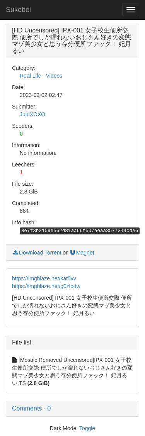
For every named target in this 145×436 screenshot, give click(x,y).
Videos (54, 76)
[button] (72, 408)
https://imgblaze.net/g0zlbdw (46, 286)
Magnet (81, 252)
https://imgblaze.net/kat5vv (44, 278)
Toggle (87, 428)
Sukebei (18, 10)
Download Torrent (36, 252)
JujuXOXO (32, 114)
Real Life (30, 76)
